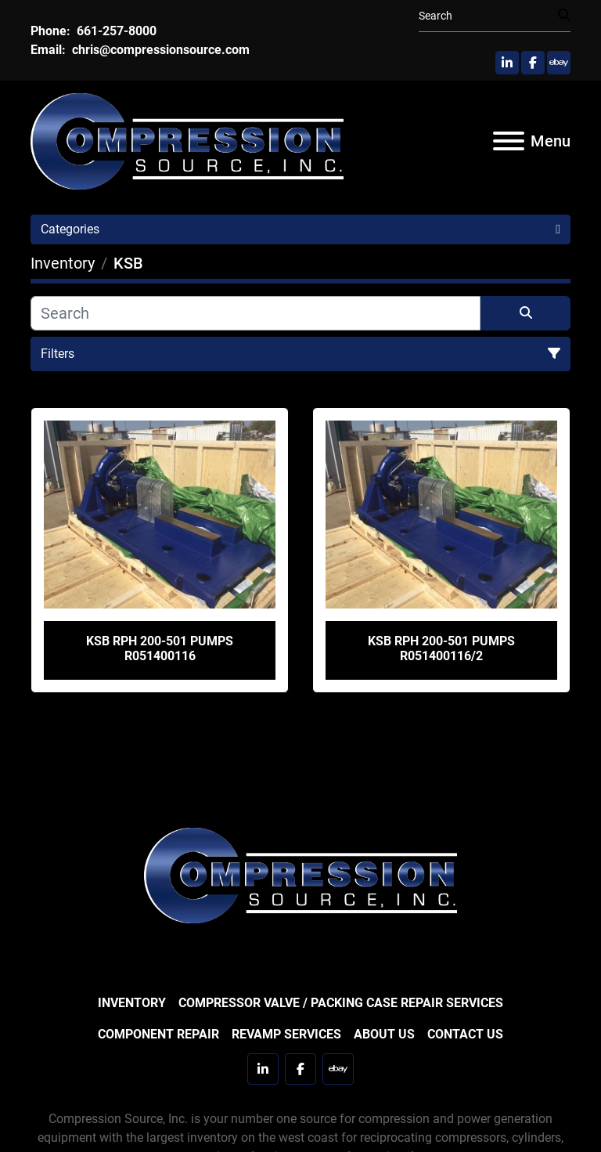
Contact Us (465, 1034)
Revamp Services (286, 1034)
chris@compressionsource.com (159, 49)
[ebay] (558, 62)
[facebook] (533, 62)
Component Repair (158, 1034)
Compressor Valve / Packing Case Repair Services (340, 1002)
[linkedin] (507, 62)
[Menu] (508, 141)
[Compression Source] (300, 874)
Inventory (132, 1002)
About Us (384, 1034)
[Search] (488, 16)
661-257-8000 (115, 30)
